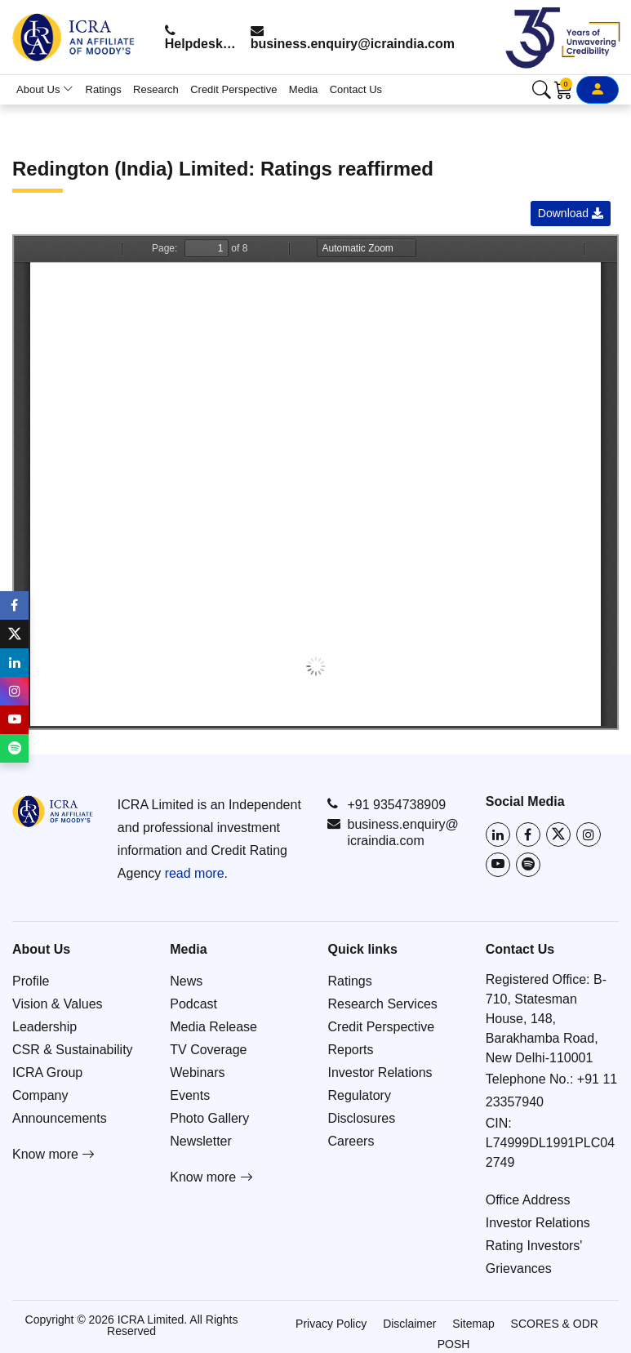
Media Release (213, 1027)
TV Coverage (208, 1050)
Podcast (193, 1004)
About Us (44, 89)
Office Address (528, 1200)
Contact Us (356, 89)
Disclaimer (409, 1323)
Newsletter (201, 1141)
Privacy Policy (331, 1323)
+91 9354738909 (386, 804)
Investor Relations (380, 1072)
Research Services (383, 1004)
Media (303, 89)
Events (190, 1095)
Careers (351, 1141)
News (186, 981)
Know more (53, 1154)
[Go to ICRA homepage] (52, 811)
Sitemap (473, 1323)
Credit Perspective (233, 89)
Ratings (104, 89)
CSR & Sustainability (72, 1050)
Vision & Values (57, 1004)
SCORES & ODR (554, 1323)
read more (194, 873)
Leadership (44, 1027)
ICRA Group (47, 1072)
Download (570, 213)
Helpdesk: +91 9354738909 (201, 37)
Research (156, 89)
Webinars (197, 1072)
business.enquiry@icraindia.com (353, 37)
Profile (30, 981)
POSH (454, 1344)
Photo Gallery (209, 1118)
